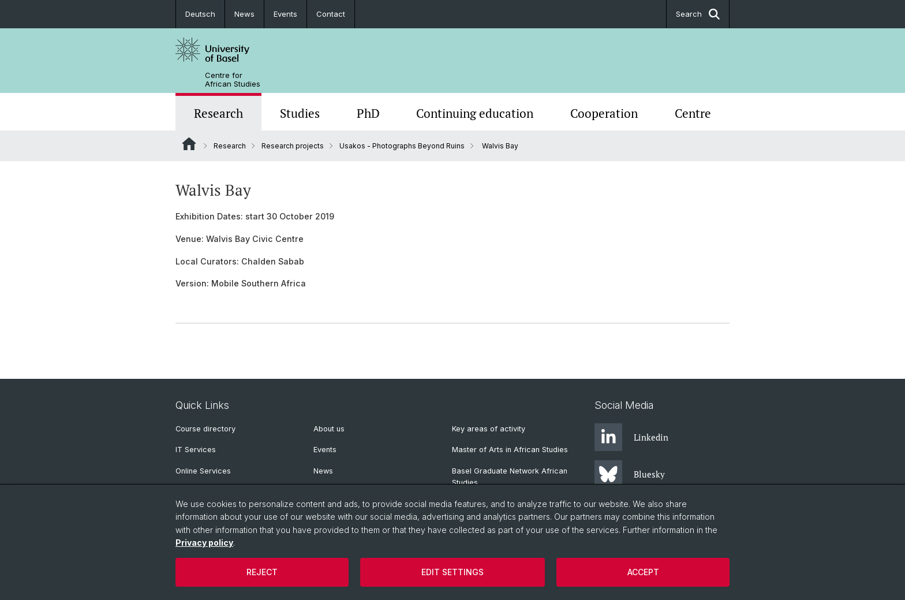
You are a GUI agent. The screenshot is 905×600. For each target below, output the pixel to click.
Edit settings (452, 572)
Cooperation (604, 113)
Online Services (203, 471)
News (244, 13)
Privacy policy (204, 542)
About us (329, 428)
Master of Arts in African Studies (510, 449)
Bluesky (629, 474)
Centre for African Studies (232, 79)
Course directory (205, 428)
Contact (330, 13)
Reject (262, 572)
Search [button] (698, 14)
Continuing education (474, 113)
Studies (300, 113)
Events (285, 13)
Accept (643, 572)
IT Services (195, 449)
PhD (368, 113)
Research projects (292, 145)
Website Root (189, 143)
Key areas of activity (488, 428)
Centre (693, 113)
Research (218, 113)
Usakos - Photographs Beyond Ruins (402, 145)
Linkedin (631, 437)
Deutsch (200, 13)
